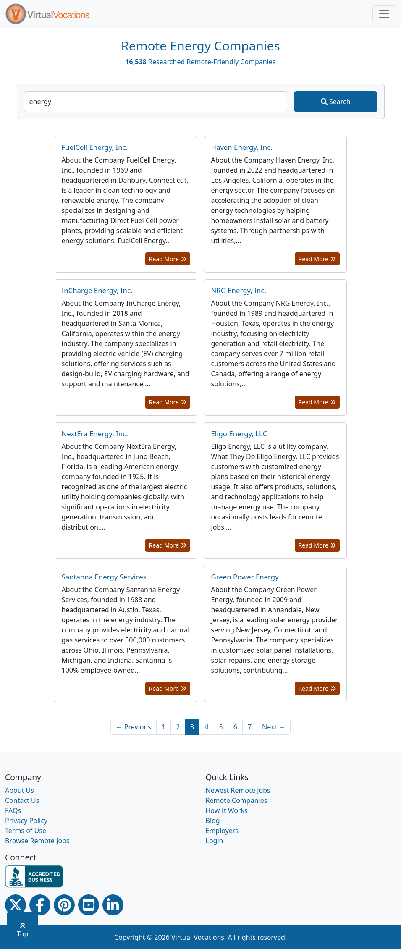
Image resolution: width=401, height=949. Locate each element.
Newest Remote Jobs (238, 790)
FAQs (13, 810)
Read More (167, 259)
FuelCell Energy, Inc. (95, 147)
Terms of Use (25, 830)
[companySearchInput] (156, 101)
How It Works (227, 810)
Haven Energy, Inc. (242, 147)
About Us (19, 790)
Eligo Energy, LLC (239, 433)
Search (336, 101)
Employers (222, 830)
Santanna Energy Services (104, 577)
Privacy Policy (26, 820)
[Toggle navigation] (384, 13)
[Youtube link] (88, 904)
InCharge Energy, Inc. (97, 290)
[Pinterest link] (64, 904)
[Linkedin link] (112, 904)
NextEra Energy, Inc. (95, 433)
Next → (273, 726)
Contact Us (22, 800)
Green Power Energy (245, 577)
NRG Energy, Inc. (238, 290)
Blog (213, 820)
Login (214, 840)
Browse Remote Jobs (37, 840)
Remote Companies (236, 800)
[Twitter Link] (15, 904)
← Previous (133, 726)
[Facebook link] (39, 904)
